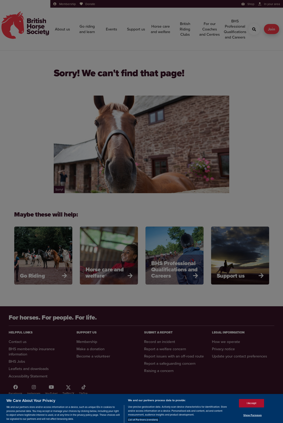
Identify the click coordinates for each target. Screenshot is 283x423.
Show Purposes (252, 418)
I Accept (251, 406)
